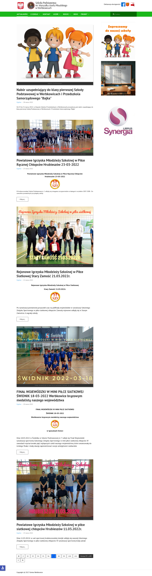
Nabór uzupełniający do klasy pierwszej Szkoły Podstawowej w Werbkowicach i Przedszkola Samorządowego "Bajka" (50, 93)
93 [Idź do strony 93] (33, 556)
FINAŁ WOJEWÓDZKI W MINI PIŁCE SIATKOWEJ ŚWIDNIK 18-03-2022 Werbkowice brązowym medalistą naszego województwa (50, 395)
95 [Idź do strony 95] (43, 556)
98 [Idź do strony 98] (59, 556)
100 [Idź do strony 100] (69, 556)
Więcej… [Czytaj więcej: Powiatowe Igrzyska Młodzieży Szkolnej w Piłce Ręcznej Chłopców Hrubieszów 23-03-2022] (22, 199)
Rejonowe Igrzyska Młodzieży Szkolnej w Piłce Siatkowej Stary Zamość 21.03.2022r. (50, 274)
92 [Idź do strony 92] (28, 556)
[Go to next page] (18, 560)
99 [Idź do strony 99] (64, 556)
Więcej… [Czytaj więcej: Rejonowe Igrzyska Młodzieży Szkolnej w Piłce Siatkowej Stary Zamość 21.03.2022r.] (22, 319)
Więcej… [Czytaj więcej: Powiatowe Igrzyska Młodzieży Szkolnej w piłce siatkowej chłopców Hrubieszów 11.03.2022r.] (22, 547)
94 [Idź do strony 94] (38, 556)
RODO (76, 14)
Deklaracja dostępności (112, 4)
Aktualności (22, 14)
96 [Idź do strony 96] (48, 556)
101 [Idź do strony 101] (75, 556)
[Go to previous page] (23, 556)
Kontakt (46, 14)
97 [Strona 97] (54, 556)
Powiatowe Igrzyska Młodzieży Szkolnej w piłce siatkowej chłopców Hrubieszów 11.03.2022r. (51, 526)
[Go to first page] (19, 556)
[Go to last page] (23, 560)
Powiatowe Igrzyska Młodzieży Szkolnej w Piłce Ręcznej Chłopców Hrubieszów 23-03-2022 (51, 162)
